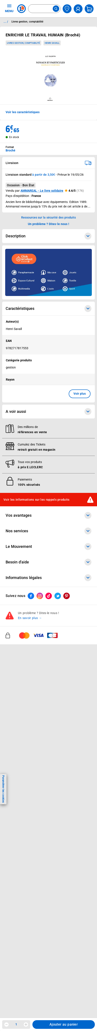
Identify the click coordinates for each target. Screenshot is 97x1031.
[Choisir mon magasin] (67, 8)
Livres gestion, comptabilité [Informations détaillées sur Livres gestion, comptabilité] (27, 21)
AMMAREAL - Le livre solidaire (42, 190)
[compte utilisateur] (78, 8)
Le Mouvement (48, 546)
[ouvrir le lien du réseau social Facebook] (31, 596)
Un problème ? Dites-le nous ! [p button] (48, 223)
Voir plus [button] (79, 393)
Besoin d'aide (48, 562)
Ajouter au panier (63, 1024)
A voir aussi (48, 411)
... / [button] (5, 21)
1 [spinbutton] (16, 1024)
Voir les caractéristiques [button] (23, 112)
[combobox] (44, 8)
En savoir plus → (30, 618)
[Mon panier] (89, 8)
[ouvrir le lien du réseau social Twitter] (57, 596)
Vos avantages (48, 515)
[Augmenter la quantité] (26, 1024)
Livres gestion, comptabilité (23, 43)
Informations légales (48, 577)
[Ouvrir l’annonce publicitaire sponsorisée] (48, 272)
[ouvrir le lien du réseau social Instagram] (40, 596)
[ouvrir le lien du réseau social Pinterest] (66, 596)
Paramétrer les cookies (3, 789)
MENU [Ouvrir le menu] (9, 8)
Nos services (48, 531)
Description (48, 236)
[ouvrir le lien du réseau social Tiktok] (48, 596)
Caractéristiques (48, 308)
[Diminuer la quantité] (6, 1024)
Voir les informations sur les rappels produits (36, 499)
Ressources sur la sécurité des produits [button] (48, 217)
